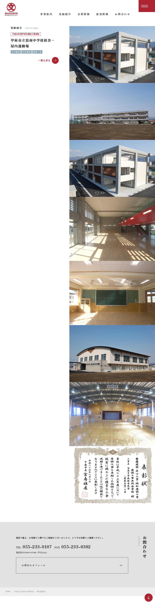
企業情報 (98, 581)
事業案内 (98, 571)
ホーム (96, 566)
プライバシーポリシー (129, 583)
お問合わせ (124, 576)
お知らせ (123, 571)
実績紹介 (98, 576)
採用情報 (123, 566)
